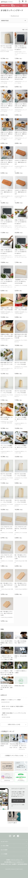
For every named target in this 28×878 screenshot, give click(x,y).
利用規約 (8, 859)
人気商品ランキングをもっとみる (14, 755)
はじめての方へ (4, 841)
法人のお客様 (4, 849)
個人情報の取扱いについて (10, 862)
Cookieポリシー (20, 862)
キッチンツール (15, 15)
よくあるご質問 (4, 845)
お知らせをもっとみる (14, 724)
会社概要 (14, 864)
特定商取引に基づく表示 (6, 864)
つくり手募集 (4, 854)
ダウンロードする (18, 800)
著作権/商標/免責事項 (22, 864)
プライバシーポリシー (15, 859)
